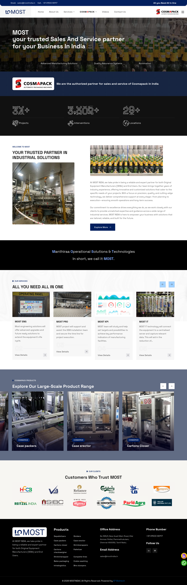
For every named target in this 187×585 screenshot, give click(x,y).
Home (41, 11)
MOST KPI (103, 321)
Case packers (27, 446)
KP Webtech (119, 581)
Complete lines (80, 556)
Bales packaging (61, 561)
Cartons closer (60, 545)
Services (68, 11)
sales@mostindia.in (26, 3)
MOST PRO (62, 321)
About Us (53, 11)
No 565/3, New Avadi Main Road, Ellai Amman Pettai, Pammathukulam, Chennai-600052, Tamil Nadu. (116, 539)
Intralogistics (60, 565)
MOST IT (144, 321)
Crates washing (81, 561)
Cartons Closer (139, 446)
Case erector (82, 446)
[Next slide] (163, 284)
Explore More (102, 227)
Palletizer (78, 549)
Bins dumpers (80, 565)
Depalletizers (60, 536)
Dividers (77, 536)
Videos (105, 11)
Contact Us (120, 11)
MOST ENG (21, 321)
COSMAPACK (24, 440)
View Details (21, 355)
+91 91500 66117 (50, 3)
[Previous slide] (172, 284)
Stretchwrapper (61, 556)
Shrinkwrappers (81, 545)
